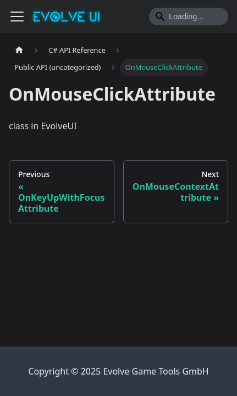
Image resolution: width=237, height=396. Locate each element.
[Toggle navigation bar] (17, 16)
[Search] (188, 16)
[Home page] (19, 50)
